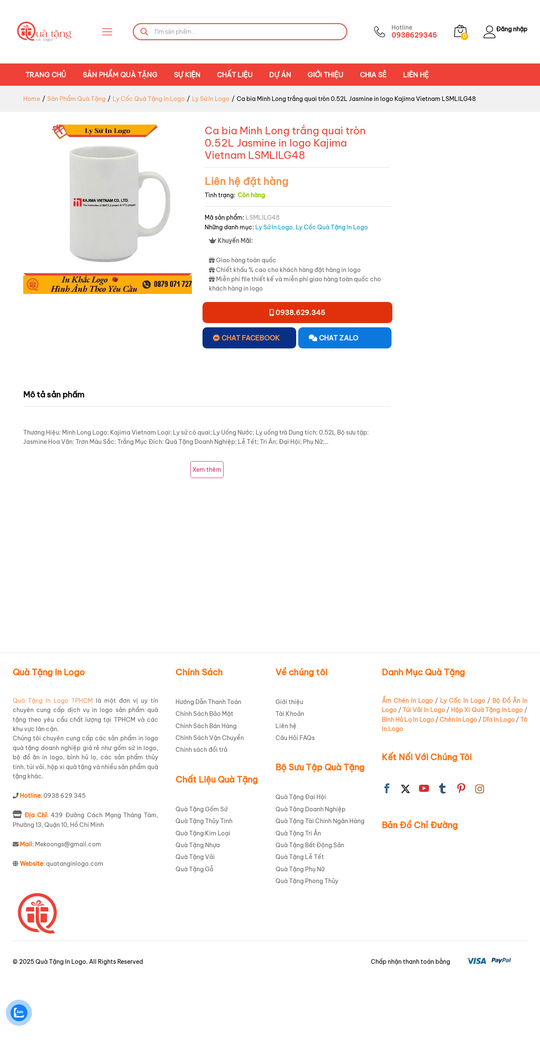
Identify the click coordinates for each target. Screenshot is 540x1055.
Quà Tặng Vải (195, 929)
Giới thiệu (325, 74)
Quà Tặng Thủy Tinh (204, 893)
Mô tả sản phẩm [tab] (53, 395)
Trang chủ (45, 74)
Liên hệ (416, 74)
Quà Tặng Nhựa (198, 917)
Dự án (280, 74)
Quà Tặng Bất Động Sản (309, 917)
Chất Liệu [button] (235, 74)
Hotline (396, 27)
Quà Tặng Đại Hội (300, 869)
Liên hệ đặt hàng (246, 181)
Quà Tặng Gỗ (194, 941)
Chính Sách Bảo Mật (204, 786)
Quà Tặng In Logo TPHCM (53, 773)
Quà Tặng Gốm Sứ (201, 881)
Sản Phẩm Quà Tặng (120, 74)
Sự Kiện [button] (187, 74)
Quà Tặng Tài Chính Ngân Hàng (319, 893)
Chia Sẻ (373, 74)
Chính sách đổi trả (201, 822)
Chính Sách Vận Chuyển (210, 810)
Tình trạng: (220, 195)
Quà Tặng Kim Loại (203, 905)
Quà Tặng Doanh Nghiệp (310, 881)
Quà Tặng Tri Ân (298, 905)
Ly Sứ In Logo (274, 227)
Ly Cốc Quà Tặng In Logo (332, 227)
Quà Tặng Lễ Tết (299, 929)
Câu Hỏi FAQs (295, 810)
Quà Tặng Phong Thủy (306, 953)
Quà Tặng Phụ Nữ (299, 941)
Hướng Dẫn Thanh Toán (208, 774)
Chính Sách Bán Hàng (206, 798)
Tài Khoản (289, 786)
